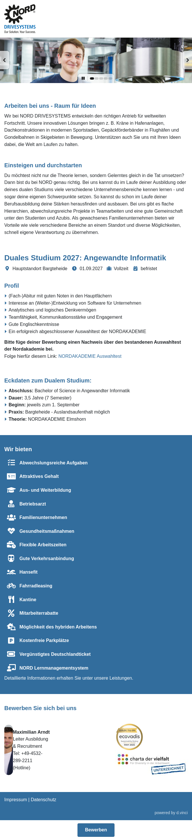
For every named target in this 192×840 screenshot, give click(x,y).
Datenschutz (43, 799)
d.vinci (182, 812)
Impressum (15, 799)
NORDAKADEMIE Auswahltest (90, 356)
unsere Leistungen (113, 678)
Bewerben (96, 829)
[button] (4, 60)
